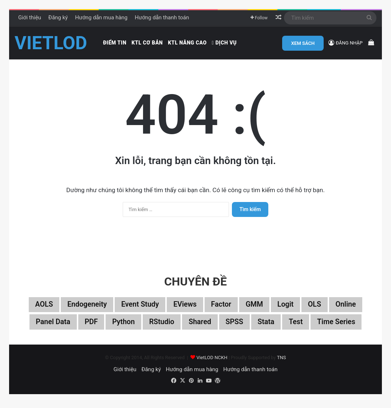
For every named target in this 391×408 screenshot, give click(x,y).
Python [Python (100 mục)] (122, 326)
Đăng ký (58, 17)
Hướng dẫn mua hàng (101, 17)
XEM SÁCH (303, 43)
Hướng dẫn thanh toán (162, 17)
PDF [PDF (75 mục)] (89, 326)
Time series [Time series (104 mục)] (338, 326)
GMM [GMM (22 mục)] (255, 309)
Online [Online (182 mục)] (348, 309)
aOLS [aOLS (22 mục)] (41, 309)
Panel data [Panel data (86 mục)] (50, 326)
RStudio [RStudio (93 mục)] (161, 326)
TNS (281, 362)
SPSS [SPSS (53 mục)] (235, 326)
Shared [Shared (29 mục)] (200, 326)
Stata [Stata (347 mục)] (267, 326)
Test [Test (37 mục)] (298, 326)
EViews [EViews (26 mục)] (185, 309)
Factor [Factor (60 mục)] (222, 309)
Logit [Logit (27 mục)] (287, 309)
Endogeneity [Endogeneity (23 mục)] (85, 309)
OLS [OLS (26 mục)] (316, 309)
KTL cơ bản (147, 43)
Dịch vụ (224, 43)
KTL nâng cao (187, 43)
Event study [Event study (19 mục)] (139, 309)
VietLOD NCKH (211, 362)
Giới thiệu (29, 17)
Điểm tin (114, 43)
